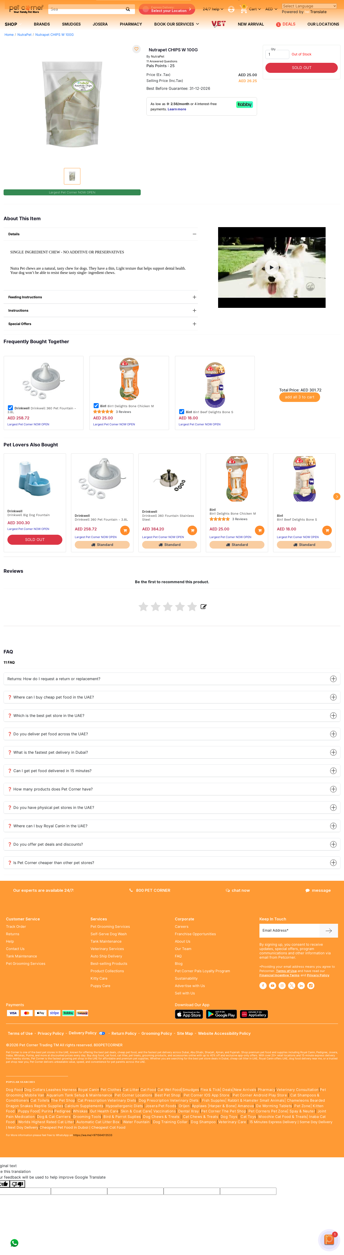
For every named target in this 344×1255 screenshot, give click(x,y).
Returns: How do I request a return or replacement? (172, 679)
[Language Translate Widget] (309, 6)
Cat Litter (131, 1090)
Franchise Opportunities (195, 934)
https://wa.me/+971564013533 (92, 1135)
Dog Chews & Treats (161, 1117)
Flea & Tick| (211, 1090)
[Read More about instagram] (282, 985)
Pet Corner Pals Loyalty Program (202, 971)
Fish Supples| (214, 1100)
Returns (12, 934)
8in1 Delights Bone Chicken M (123, 406)
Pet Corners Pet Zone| (268, 1111)
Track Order (16, 926)
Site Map (185, 1033)
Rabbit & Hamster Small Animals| (257, 1100)
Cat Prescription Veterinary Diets (107, 1100)
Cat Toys (248, 1117)
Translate (316, 12)
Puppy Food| (28, 1111)
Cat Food (148, 1090)
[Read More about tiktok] (310, 985)
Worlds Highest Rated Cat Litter (45, 1122)
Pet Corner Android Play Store (259, 1095)
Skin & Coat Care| (136, 1111)
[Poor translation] (17, 1184)
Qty (273, 49)
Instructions (103, 310)
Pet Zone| (303, 1106)
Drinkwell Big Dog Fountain (28, 515)
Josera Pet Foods (160, 1106)
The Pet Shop (63, 1100)
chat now (238, 890)
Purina (47, 1111)
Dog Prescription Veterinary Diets (169, 1100)
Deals (227, 1090)
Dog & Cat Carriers (53, 1117)
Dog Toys (228, 1117)
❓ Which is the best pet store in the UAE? (172, 715)
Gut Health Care (104, 1111)
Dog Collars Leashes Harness (50, 1090)
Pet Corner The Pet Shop (223, 1111)
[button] (272, 267)
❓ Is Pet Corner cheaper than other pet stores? (172, 863)
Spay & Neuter (302, 1111)
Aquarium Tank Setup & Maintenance (79, 1095)
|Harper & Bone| (222, 1106)
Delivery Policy (87, 1033)
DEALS (285, 24)
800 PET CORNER (149, 890)
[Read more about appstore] (190, 1014)
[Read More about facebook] (263, 985)
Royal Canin (88, 1090)
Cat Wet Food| (169, 1090)
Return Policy (124, 1033)
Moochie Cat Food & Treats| (283, 1117)
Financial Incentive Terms (279, 975)
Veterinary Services (107, 949)
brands (42, 24)
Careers (181, 926)
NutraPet (24, 35)
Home (9, 35)
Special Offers (103, 324)
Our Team (183, 949)
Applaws (199, 1106)
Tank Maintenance (21, 956)
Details (103, 234)
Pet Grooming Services (25, 963)
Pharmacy (131, 24)
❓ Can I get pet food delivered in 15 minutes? (172, 771)
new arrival (251, 24)
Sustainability (186, 978)
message (318, 890)
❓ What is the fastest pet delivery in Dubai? (172, 752)
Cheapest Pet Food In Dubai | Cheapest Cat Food (83, 1127)
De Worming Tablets (274, 1106)
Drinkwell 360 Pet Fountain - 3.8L (41, 410)
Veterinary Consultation (297, 1090)
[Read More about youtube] (272, 985)
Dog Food (14, 1090)
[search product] (127, 9)
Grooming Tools (87, 1117)
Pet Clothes (111, 1090)
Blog (179, 963)
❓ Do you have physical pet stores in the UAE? (172, 807)
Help (10, 941)
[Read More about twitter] (291, 985)
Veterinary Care (232, 1122)
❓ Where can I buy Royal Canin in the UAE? (172, 826)
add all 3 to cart (299, 397)
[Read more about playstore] (222, 1014)
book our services (176, 24)
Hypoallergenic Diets (124, 1106)
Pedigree (62, 1111)
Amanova (246, 1106)
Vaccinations (164, 1111)
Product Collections (107, 971)
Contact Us (15, 949)
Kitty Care (99, 978)
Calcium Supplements (83, 1106)
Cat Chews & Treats (201, 1117)
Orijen (185, 1106)
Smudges (71, 24)
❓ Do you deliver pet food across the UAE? (172, 734)
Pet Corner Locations (133, 1095)
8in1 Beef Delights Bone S (206, 412)
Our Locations (323, 24)
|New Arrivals (244, 1090)
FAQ (178, 956)
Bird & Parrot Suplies (122, 1117)
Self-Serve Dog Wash (109, 934)
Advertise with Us (190, 986)
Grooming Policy (156, 1033)
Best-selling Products (109, 963)
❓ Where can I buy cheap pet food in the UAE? (172, 697)
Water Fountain (137, 1122)
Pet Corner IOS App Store (207, 1095)
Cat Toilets (39, 1100)
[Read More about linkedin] (301, 985)
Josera (100, 24)
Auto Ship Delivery (106, 956)
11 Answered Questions (161, 61)
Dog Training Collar (170, 1122)
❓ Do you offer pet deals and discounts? (172, 844)
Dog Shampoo (203, 1122)
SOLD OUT (302, 67)
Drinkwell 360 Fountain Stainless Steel (168, 517)
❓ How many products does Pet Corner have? (172, 789)
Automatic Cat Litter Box (98, 1122)
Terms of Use (286, 971)
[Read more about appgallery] (255, 1014)
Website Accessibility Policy (224, 1033)
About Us (182, 941)
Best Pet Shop (168, 1095)
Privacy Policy (318, 975)
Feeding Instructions (103, 297)
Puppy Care (100, 986)
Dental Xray (189, 1111)
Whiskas (80, 1111)
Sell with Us (185, 993)
